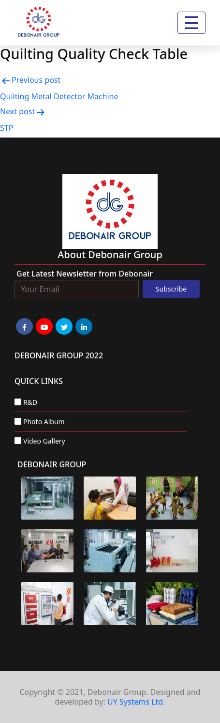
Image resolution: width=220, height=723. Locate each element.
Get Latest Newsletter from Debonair (84, 273)
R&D (30, 402)
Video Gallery (44, 441)
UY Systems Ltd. (136, 701)
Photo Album (44, 421)
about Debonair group (110, 254)
